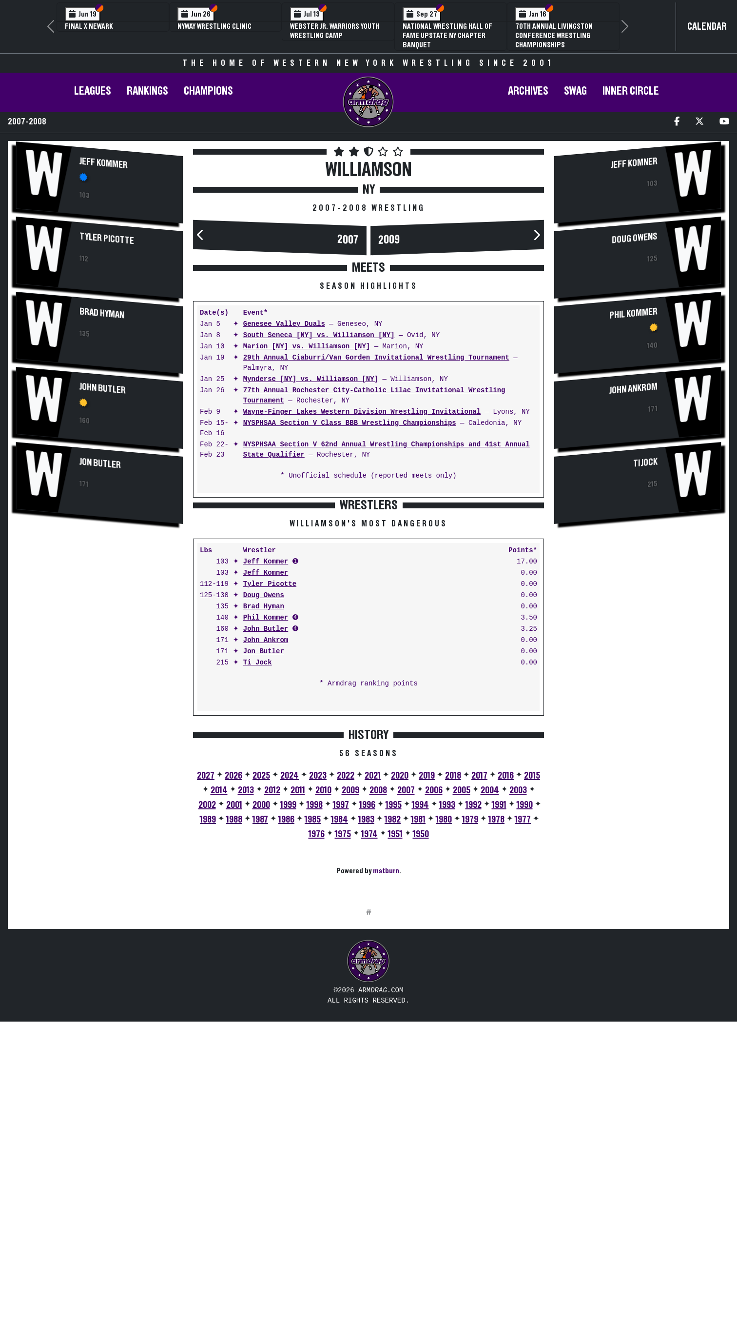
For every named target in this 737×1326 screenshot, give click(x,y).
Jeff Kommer (103, 163)
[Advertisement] (99, 616)
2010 (323, 942)
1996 (367, 957)
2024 (289, 928)
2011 (298, 942)
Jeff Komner (265, 725)
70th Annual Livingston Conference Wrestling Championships (554, 35)
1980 (444, 972)
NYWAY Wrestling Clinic (214, 26)
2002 (207, 957)
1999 (288, 957)
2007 (348, 240)
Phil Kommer (265, 770)
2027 (205, 928)
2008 (378, 942)
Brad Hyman (101, 313)
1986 (286, 972)
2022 (345, 928)
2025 (261, 928)
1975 (343, 986)
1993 (447, 957)
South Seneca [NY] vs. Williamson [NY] (319, 335)
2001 (234, 957)
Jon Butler (100, 463)
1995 (394, 957)
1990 (525, 957)
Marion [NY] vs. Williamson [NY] (306, 346)
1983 (366, 972)
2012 (272, 942)
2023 (318, 928)
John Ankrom (265, 792)
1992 (473, 957)
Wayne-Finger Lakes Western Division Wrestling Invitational (362, 412)
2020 (399, 928)
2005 (461, 942)
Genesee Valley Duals (284, 324)
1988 (234, 972)
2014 (219, 942)
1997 (341, 957)
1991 (499, 957)
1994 (420, 957)
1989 (208, 972)
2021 (373, 928)
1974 (369, 986)
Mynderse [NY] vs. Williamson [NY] (310, 379)
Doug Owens (263, 747)
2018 (453, 928)
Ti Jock (257, 815)
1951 (395, 986)
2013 (246, 942)
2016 (506, 928)
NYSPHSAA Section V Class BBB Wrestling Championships (349, 423)
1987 (260, 972)
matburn (386, 1023)
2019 (427, 928)
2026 (233, 928)
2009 (389, 240)
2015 (532, 928)
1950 (421, 986)
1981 (418, 972)
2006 (434, 942)
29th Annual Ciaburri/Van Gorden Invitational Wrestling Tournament (376, 357)
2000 (261, 957)
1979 (470, 972)
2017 (479, 928)
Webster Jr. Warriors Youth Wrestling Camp (334, 31)
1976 (317, 986)
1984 (339, 972)
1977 (523, 972)
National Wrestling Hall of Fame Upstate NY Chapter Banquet (447, 35)
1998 (315, 957)
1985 (313, 972)
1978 (496, 972)
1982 (393, 972)
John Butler (102, 388)
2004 (490, 942)
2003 (518, 942)
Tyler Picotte (106, 238)
